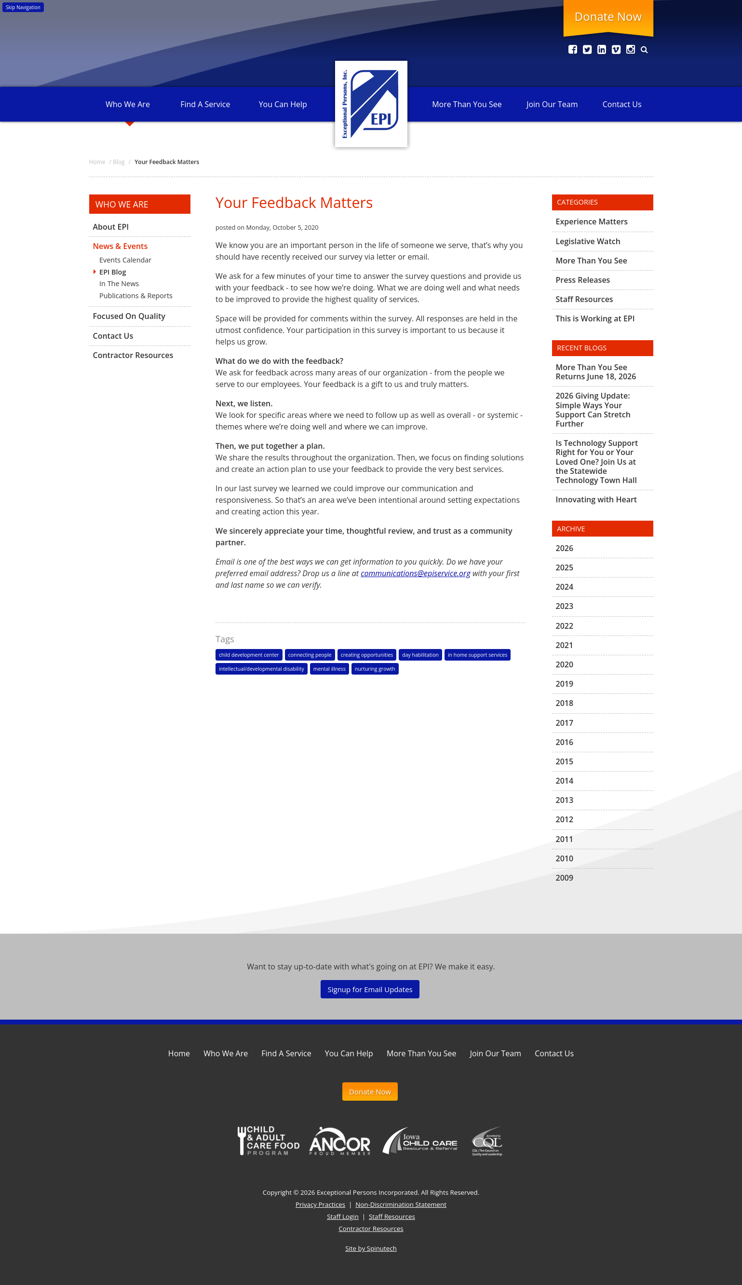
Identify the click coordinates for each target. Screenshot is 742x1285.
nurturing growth (375, 668)
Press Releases (583, 280)
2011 (565, 839)
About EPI (111, 227)
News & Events (120, 246)
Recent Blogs (582, 347)
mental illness (329, 668)
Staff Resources (584, 299)
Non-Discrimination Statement (400, 1204)
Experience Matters (592, 222)
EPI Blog (112, 271)
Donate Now (608, 16)
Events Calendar (125, 259)
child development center (249, 654)
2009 (565, 877)
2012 (565, 819)
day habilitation (420, 654)
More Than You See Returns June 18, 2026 (596, 372)
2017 (565, 723)
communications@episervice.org (416, 573)
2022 (565, 626)
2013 (565, 800)
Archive (571, 528)
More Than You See (466, 104)
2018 (565, 703)
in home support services (477, 654)
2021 (565, 645)
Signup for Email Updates (369, 989)
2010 (565, 858)
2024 (565, 586)
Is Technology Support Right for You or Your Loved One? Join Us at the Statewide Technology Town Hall (597, 461)
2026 (565, 548)
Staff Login (343, 1216)
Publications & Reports (136, 295)
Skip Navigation (23, 7)
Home (179, 1053)
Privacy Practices (320, 1204)
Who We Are (128, 104)
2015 (565, 761)
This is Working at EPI (595, 318)
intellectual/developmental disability (261, 668)
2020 (565, 664)
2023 (565, 606)
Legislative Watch (588, 241)
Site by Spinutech (371, 1248)
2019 (565, 683)
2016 (565, 742)
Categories (577, 202)
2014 (565, 780)
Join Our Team (552, 104)
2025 (565, 567)
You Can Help (283, 104)
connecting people (310, 654)
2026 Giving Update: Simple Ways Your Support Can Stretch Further (593, 409)
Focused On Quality (129, 316)
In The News (119, 283)
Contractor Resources (133, 355)
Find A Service (205, 104)
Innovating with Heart (596, 499)
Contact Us (622, 104)
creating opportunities (367, 654)
